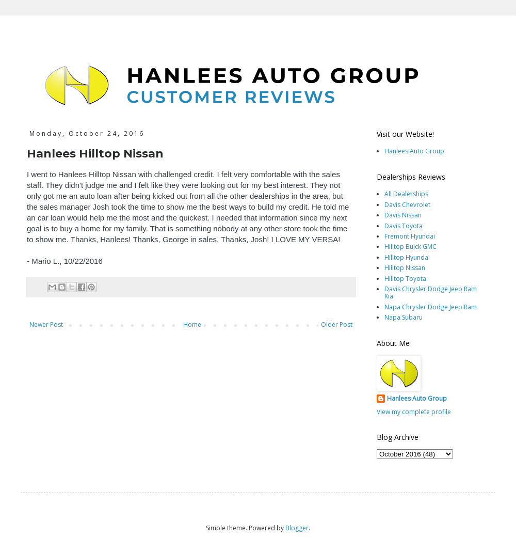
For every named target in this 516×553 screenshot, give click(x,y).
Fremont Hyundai (409, 236)
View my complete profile (414, 411)
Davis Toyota (403, 226)
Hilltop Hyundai (407, 257)
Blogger (297, 528)
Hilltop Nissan (404, 267)
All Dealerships (406, 193)
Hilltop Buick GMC (410, 246)
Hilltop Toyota (405, 278)
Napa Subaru (403, 317)
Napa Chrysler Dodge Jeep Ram (430, 307)
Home (192, 324)
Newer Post (46, 324)
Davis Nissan (403, 215)
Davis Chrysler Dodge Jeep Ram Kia (430, 293)
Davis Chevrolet (407, 204)
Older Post (336, 324)
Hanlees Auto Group (414, 151)
